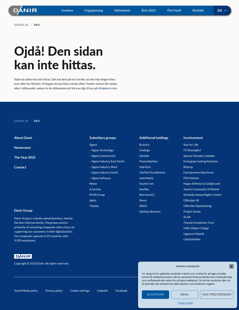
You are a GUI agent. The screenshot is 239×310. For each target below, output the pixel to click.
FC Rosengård (192, 150)
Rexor (143, 200)
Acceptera (155, 294)
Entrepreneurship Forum (198, 172)
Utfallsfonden (191, 239)
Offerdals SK (191, 200)
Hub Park (145, 167)
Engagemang (94, 10)
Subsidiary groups (102, 138)
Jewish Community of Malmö (201, 189)
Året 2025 (148, 10)
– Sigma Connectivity (102, 155)
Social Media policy (26, 290)
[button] (231, 266)
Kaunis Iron (146, 183)
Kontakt (198, 10)
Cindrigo (144, 150)
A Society (95, 189)
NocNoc (144, 189)
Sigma (93, 144)
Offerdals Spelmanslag (197, 205)
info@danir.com (107, 88)
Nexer (93, 183)
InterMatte (146, 178)
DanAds (144, 155)
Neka (184, 294)
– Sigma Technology (101, 150)
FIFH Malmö (191, 178)
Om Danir (174, 10)
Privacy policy (54, 290)
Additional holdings (153, 138)
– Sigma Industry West (103, 167)
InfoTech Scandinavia (152, 172)
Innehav (67, 10)
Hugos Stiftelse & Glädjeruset (201, 183)
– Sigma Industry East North (106, 161)
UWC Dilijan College (196, 228)
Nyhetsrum (122, 10)
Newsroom (22, 147)
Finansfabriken (148, 161)
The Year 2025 (25, 157)
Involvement (193, 138)
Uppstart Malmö (193, 233)
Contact (20, 167)
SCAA (187, 217)
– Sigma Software (100, 178)
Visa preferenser (216, 294)
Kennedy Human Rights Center (202, 194)
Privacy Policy (186, 303)
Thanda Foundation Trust (198, 222)
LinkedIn (102, 290)
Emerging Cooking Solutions (200, 161)
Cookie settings (80, 290)
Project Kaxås (192, 211)
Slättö (143, 205)
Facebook (121, 290)
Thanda (94, 205)
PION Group (97, 194)
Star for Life (190, 144)
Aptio (92, 200)
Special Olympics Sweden (199, 155)
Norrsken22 (146, 194)
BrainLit (144, 144)
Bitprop (188, 167)
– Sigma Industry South (103, 172)
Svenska (222, 10)
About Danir (23, 138)
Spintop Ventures (150, 211)
